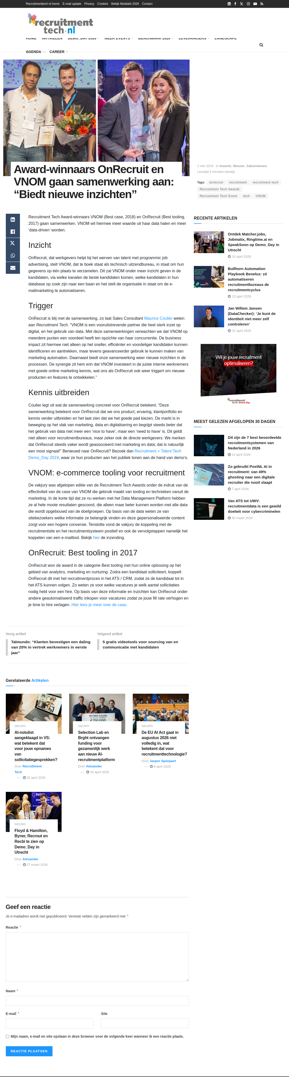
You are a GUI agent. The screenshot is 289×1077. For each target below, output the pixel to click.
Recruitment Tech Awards (220, 189)
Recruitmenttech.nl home (43, 4)
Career (56, 52)
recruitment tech (265, 182)
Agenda (33, 52)
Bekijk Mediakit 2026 (125, 4)
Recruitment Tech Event (218, 196)
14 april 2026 (239, 454)
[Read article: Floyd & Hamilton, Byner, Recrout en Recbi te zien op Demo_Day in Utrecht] (34, 813)
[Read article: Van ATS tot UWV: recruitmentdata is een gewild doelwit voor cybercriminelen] (209, 509)
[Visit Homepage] (60, 23)
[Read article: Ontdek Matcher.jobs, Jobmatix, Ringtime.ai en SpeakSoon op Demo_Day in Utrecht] (209, 242)
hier (96, 537)
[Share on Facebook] (13, 232)
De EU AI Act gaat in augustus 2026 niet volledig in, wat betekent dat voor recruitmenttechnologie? (164, 744)
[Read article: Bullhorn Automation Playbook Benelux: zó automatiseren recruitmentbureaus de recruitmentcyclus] (209, 277)
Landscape (226, 38)
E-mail (13, 1014)
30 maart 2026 (240, 518)
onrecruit (216, 182)
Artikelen (52, 38)
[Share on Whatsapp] (13, 256)
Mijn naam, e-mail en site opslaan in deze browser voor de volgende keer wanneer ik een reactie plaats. (97, 1037)
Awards (225, 166)
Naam (12, 991)
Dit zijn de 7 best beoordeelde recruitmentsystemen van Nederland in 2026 (254, 442)
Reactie (14, 928)
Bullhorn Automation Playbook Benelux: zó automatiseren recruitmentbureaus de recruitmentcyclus (248, 279)
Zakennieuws (256, 166)
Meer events (117, 38)
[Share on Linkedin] (13, 220)
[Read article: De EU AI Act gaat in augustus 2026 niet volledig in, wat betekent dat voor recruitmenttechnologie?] (161, 714)
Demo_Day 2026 (83, 37)
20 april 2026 (34, 778)
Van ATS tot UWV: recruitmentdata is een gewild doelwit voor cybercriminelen (254, 506)
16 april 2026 (97, 772)
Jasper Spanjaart (163, 761)
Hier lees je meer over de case (98, 605)
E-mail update (72, 4)
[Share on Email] (13, 268)
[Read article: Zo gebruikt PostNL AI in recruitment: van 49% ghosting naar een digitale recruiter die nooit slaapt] (209, 475)
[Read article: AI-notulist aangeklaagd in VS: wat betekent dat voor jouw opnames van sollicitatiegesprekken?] (34, 714)
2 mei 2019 (205, 166)
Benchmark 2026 (155, 37)
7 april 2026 (238, 489)
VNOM (261, 196)
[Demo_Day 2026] (238, 375)
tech (246, 196)
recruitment (238, 182)
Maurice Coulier (158, 318)
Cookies (102, 4)
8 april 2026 (160, 767)
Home (31, 38)
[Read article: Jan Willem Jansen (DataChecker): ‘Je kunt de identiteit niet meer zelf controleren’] (209, 316)
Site (104, 1014)
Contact (147, 4)
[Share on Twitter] (13, 244)
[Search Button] (261, 45)
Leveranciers (192, 38)
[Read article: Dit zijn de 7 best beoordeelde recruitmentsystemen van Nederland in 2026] (209, 445)
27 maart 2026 (35, 865)
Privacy (89, 4)
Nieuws (239, 166)
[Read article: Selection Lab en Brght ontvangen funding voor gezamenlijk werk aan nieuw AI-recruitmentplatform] (97, 714)
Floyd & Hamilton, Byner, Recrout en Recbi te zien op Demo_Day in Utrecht (31, 842)
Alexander (94, 767)
